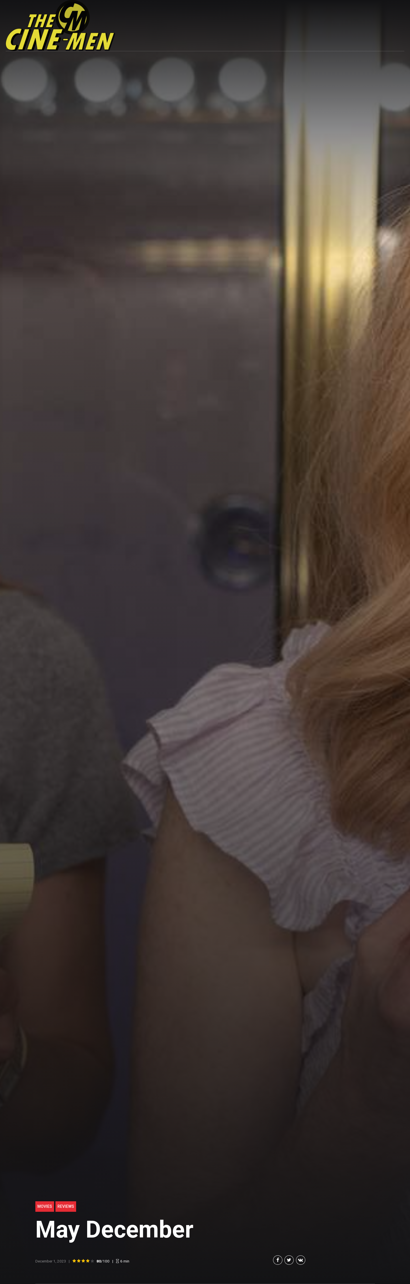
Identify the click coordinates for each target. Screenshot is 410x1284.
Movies (44, 1206)
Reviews (65, 1206)
